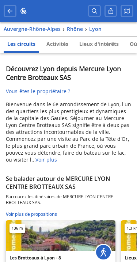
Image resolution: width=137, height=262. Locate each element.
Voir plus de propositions (31, 214)
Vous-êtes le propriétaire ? (38, 91)
